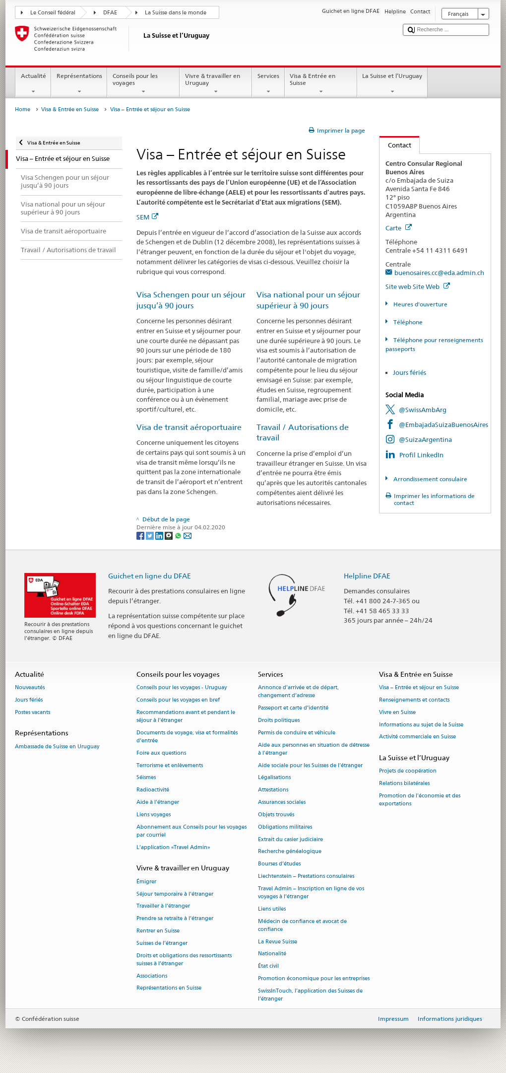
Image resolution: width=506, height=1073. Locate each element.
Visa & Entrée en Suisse (321, 84)
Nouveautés (30, 688)
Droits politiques (279, 720)
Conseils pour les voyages (143, 84)
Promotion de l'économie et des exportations (419, 799)
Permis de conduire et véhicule (296, 732)
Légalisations (274, 778)
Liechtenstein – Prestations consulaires (306, 876)
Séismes (146, 778)
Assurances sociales (282, 802)
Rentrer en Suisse (158, 931)
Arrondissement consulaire (429, 479)
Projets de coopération (408, 771)
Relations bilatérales (404, 784)
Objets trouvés (276, 814)
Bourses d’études (279, 864)
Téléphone (407, 322)
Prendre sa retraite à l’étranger (174, 919)
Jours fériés (409, 372)
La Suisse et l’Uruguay (392, 84)
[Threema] (169, 535)
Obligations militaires (285, 827)
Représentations (79, 84)
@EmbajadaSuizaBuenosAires (443, 425)
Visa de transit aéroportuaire (189, 427)
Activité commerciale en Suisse (417, 737)
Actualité (33, 84)
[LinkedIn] (160, 535)
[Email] (187, 535)
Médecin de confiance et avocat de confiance (302, 925)
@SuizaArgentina (425, 439)
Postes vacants (32, 712)
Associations (151, 976)
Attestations (273, 790)
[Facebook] (141, 535)
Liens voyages (153, 814)
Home (22, 109)
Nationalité (272, 954)
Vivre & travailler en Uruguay (216, 84)
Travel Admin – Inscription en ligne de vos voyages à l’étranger (311, 892)
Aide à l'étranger (157, 802)
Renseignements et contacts (414, 700)
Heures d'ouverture (419, 304)
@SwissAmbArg (422, 410)
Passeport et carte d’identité (293, 708)
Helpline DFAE (367, 576)
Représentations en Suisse (168, 988)
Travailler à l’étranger (163, 906)
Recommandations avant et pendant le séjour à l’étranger (185, 716)
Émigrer (146, 881)
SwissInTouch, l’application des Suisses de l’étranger (310, 995)
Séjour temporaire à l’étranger (174, 894)
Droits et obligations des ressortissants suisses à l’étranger (184, 959)
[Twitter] (150, 535)
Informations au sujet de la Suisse (421, 724)
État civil (268, 966)
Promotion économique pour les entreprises (314, 978)
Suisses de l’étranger (162, 943)
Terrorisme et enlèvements (169, 765)
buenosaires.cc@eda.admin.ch (439, 273)
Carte (398, 228)
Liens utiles (272, 909)
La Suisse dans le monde (175, 12)
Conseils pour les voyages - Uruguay (181, 688)
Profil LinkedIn (421, 455)
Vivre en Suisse (397, 712)
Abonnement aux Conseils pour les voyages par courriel (191, 831)
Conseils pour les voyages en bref (178, 700)
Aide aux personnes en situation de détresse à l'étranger (314, 749)
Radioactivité (152, 790)
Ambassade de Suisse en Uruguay (57, 746)
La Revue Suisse (277, 941)
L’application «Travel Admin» (173, 847)
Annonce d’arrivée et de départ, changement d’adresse (298, 692)
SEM (147, 217)
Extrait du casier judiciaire (290, 839)
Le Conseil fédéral (52, 12)
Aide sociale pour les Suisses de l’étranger (310, 765)
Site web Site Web (417, 286)
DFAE (110, 12)
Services (268, 84)
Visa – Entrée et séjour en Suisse (419, 688)
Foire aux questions (161, 753)
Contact (395, 145)
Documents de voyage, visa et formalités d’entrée (187, 736)
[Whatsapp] (179, 535)
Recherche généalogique (289, 852)
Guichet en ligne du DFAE (149, 576)
